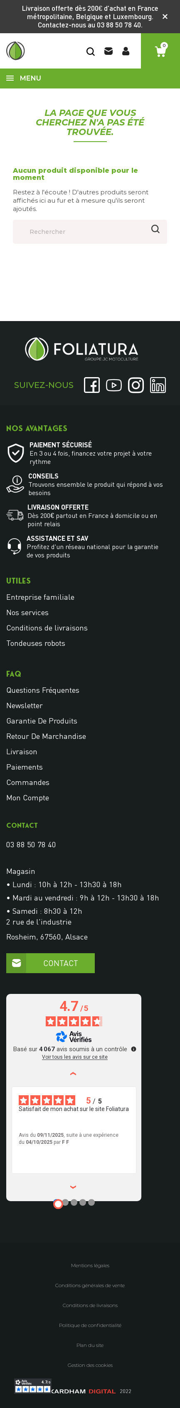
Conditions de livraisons (47, 627)
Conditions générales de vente (90, 1285)
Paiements (24, 766)
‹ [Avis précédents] (74, 1073)
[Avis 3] (74, 1202)
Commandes (27, 782)
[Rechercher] (90, 232)
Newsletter (24, 705)
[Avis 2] (65, 1202)
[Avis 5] (91, 1202)
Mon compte (27, 797)
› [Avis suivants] (74, 1187)
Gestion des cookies (90, 1365)
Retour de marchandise (46, 736)
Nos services (27, 612)
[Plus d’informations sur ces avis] (133, 1048)
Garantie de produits (41, 720)
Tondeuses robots (35, 643)
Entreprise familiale (40, 596)
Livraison (21, 751)
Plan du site (90, 1345)
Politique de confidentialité (90, 1325)
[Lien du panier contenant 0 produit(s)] (160, 52)
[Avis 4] (82, 1202)
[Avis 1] (58, 1204)
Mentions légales (90, 1265)
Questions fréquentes (42, 689)
